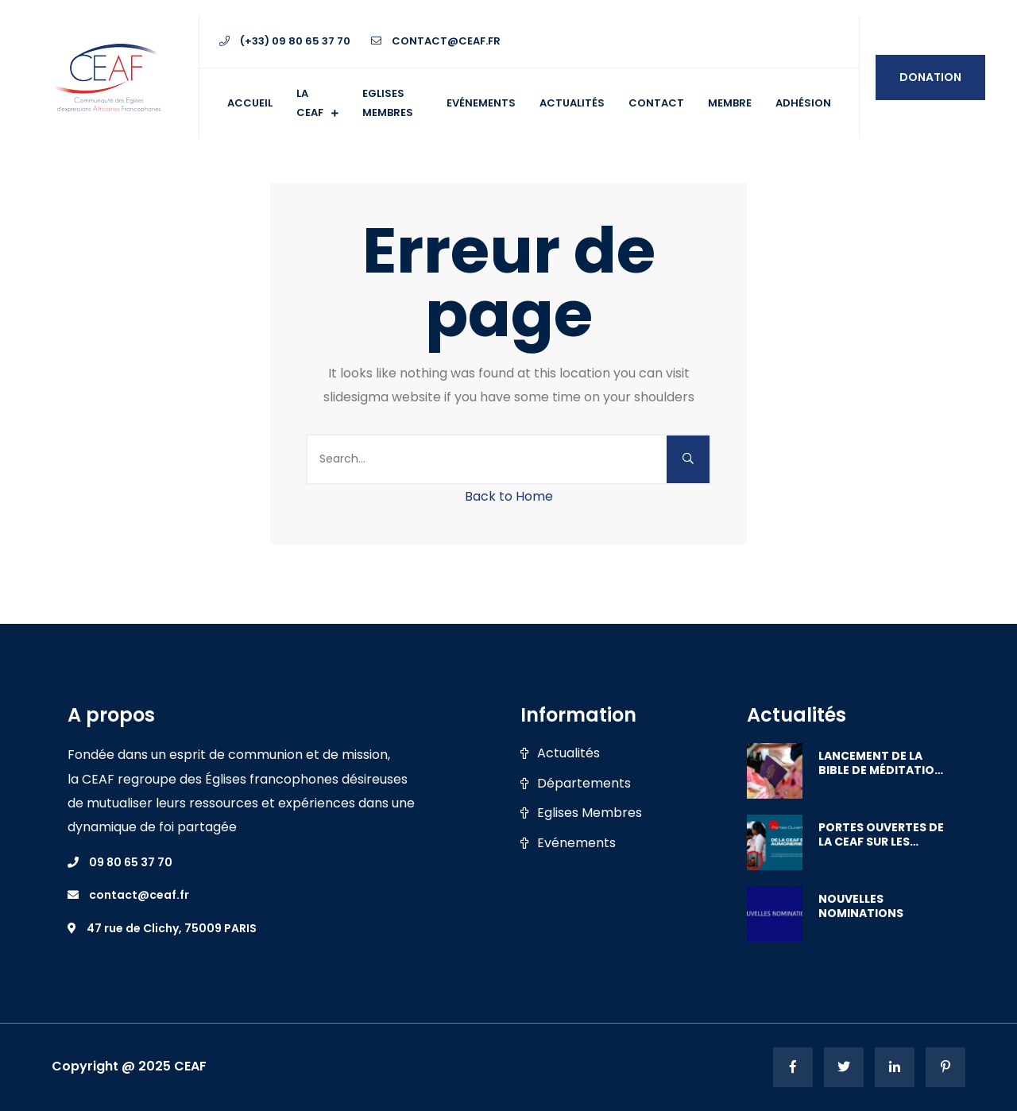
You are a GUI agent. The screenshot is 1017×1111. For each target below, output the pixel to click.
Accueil (250, 102)
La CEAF (309, 103)
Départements (584, 784)
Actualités (572, 102)
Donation (930, 77)
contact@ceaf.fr (436, 40)
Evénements (481, 102)
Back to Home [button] (509, 496)
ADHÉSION (803, 102)
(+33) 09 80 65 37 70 (284, 40)
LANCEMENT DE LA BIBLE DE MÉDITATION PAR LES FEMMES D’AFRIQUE (880, 763)
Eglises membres (387, 103)
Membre (730, 102)
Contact (656, 102)
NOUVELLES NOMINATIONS (860, 906)
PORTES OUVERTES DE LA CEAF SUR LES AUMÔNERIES (881, 834)
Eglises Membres (589, 813)
